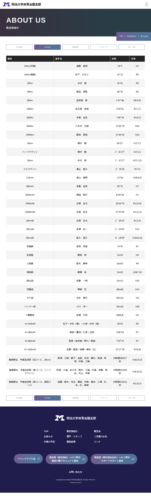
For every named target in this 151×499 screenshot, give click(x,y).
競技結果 (71, 448)
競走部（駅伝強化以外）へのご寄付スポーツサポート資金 (114, 465)
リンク (97, 448)
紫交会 (97, 437)
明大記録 (47, 48)
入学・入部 (131, 48)
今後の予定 (48, 448)
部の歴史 (19, 48)
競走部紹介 (132, 36)
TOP (121, 36)
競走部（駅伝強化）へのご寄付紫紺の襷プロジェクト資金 (64, 465)
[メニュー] (146, 4)
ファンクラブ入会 (24, 465)
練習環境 (75, 48)
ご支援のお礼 (101, 443)
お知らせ (47, 443)
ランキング (103, 48)
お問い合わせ (75, 478)
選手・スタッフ (74, 443)
